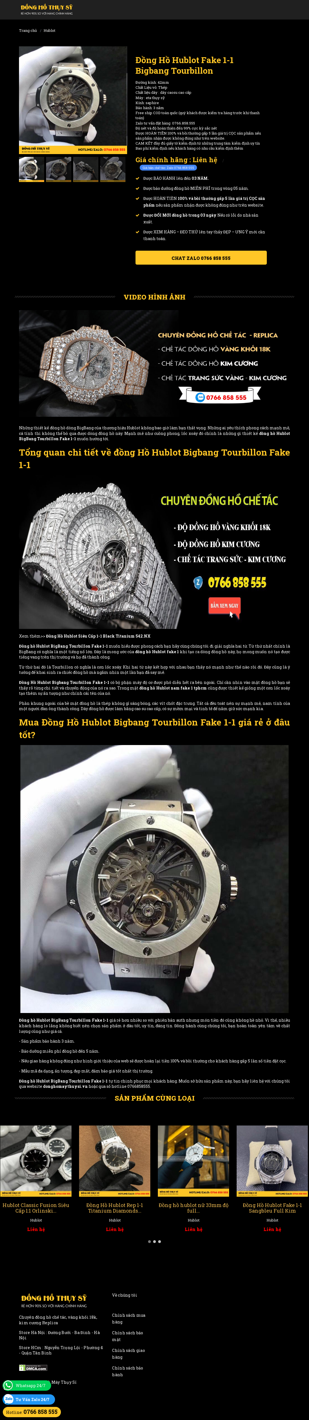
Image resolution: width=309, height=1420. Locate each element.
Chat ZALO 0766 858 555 (201, 258)
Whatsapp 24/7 (31, 1385)
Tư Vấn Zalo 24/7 (32, 1399)
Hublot (49, 30)
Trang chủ (28, 30)
